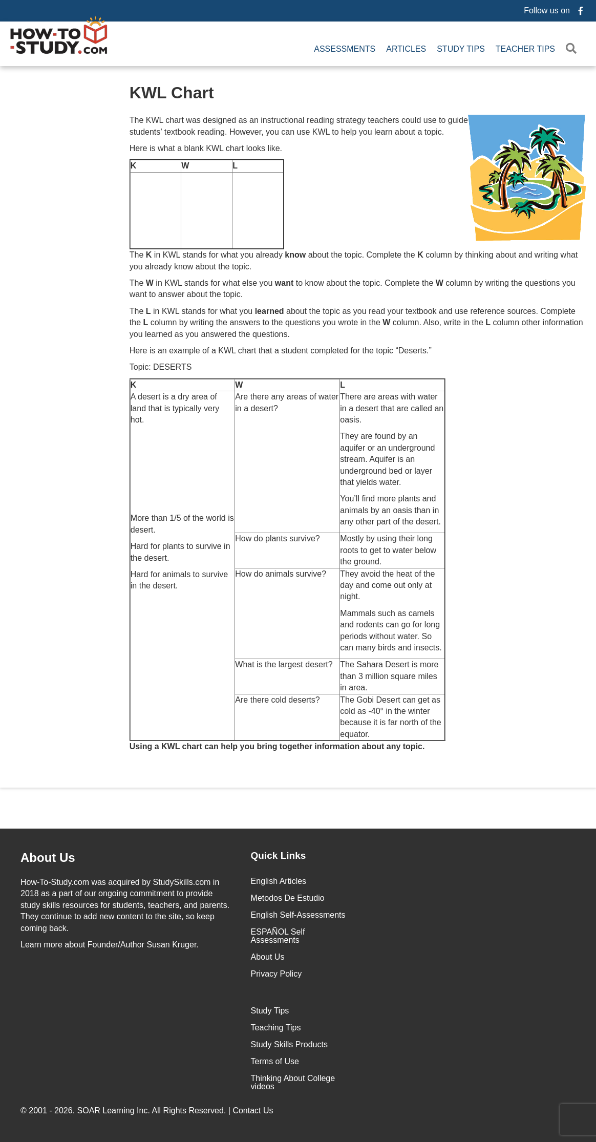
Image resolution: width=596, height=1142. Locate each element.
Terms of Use (275, 1061)
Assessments (344, 49)
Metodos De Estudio (288, 898)
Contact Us (253, 1110)
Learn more (41, 944)
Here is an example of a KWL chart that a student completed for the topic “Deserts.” (281, 350)
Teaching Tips (276, 1027)
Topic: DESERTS (161, 367)
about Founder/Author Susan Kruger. (109, 944)
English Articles (279, 881)
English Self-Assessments (298, 915)
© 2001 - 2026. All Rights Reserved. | (147, 1110)
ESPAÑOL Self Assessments (278, 935)
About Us (268, 957)
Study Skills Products (289, 1044)
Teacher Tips (525, 49)
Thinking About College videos (293, 1082)
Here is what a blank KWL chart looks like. (206, 148)
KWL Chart (172, 92)
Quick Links (278, 855)
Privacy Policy (276, 973)
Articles (406, 49)
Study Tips (461, 49)
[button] (573, 48)
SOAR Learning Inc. (113, 1110)
